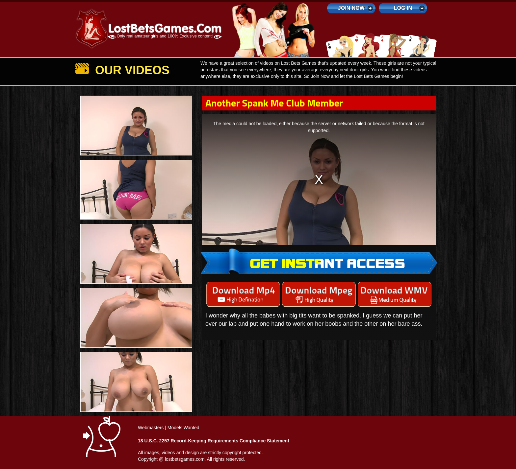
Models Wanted (183, 427)
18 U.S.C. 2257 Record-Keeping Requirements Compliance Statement (213, 440)
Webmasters (151, 427)
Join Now (351, 8)
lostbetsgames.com (185, 459)
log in (403, 8)
